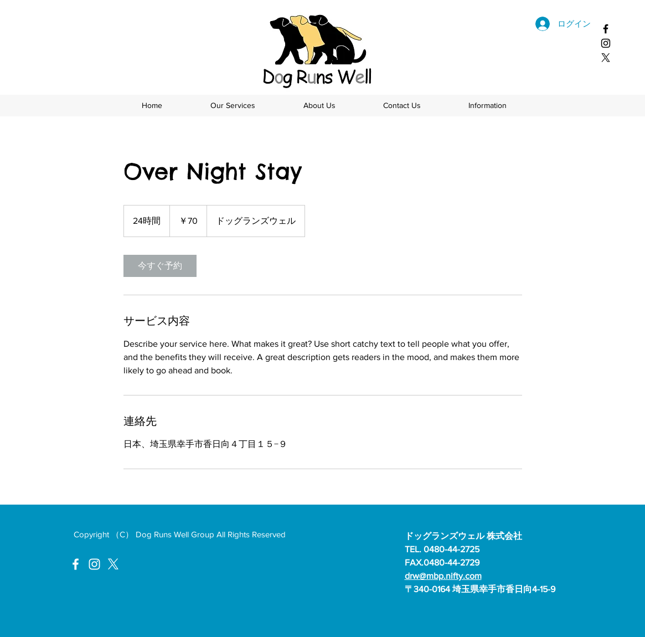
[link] (160, 266)
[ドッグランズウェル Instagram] (606, 43)
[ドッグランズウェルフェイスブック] (606, 29)
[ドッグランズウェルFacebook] (75, 564)
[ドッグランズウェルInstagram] (94, 564)
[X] (606, 58)
